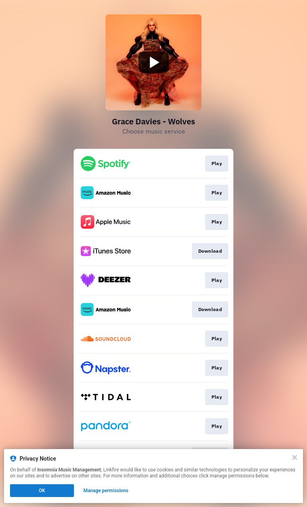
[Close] (294, 457)
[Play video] (153, 62)
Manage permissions (106, 490)
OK (42, 490)
